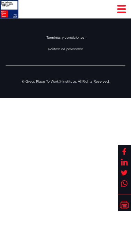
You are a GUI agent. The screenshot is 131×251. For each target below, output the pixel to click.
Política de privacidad (65, 49)
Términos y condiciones (65, 37)
